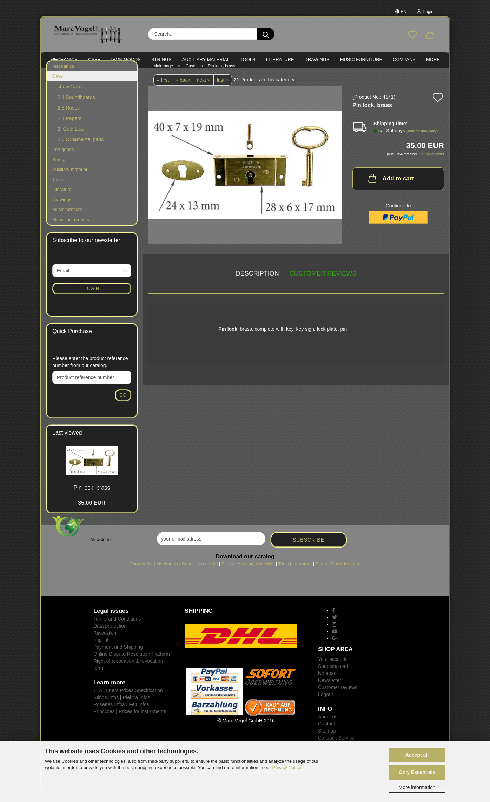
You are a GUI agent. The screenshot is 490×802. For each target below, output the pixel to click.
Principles (104, 722)
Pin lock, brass (91, 499)
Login (425, 11)
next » (203, 91)
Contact (326, 734)
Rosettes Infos (109, 715)
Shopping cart (333, 677)
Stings (227, 574)
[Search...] (265, 34)
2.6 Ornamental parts (81, 150)
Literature (62, 200)
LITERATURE (280, 59)
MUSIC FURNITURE (361, 59)
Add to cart (390, 188)
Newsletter (329, 691)
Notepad (327, 684)
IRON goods (126, 59)
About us (327, 727)
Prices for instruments (142, 722)
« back (183, 91)
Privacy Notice (287, 767)
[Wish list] (412, 35)
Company (404, 59)
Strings (59, 170)
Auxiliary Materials (256, 574)
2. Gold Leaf (71, 139)
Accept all (417, 755)
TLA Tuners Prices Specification (128, 701)
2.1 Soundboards (76, 108)
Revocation (104, 644)
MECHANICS (64, 59)
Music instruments (70, 230)
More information (416, 787)
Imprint (100, 651)
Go (123, 406)
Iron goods (63, 160)
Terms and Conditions (117, 629)
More (433, 59)
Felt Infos (139, 715)
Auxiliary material (206, 59)
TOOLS (248, 59)
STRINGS (161, 59)
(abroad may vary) (422, 142)
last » (223, 91)
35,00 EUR (91, 514)
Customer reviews (323, 284)
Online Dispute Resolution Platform (131, 665)
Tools (57, 190)
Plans (321, 574)
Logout (325, 705)
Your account (332, 670)
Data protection (110, 636)
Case (57, 87)
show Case (70, 97)
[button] (430, 35)
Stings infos (106, 708)
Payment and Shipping (118, 658)
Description (257, 284)
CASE (94, 59)
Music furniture (67, 220)
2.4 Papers (69, 129)
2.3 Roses (69, 118)
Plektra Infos (136, 708)
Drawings (317, 59)
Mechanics (63, 77)
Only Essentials (417, 772)
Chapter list (141, 574)
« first (163, 91)
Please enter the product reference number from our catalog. (90, 372)
